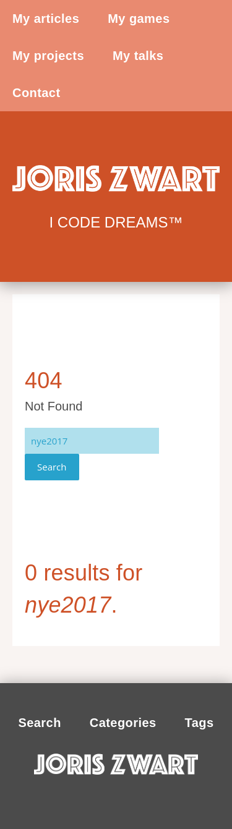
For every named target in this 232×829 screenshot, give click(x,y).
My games (139, 18)
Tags (199, 722)
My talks (138, 55)
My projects (48, 55)
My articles (45, 18)
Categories (123, 722)
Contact (36, 93)
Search (52, 467)
